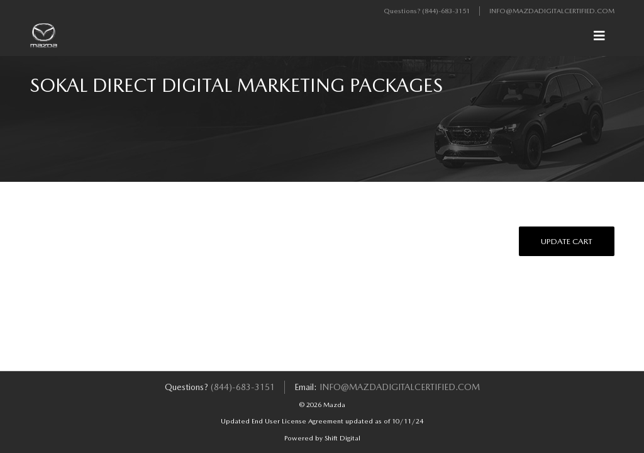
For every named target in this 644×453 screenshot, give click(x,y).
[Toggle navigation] (599, 36)
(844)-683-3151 (446, 11)
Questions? (403, 11)
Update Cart (566, 241)
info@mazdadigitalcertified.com (551, 11)
